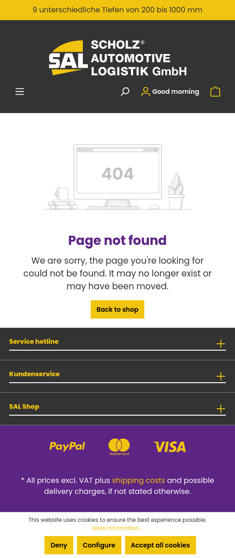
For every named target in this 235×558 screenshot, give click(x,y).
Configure (99, 545)
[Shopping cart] (215, 91)
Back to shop (117, 309)
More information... (117, 528)
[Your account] (170, 91)
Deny (58, 545)
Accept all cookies (160, 545)
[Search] (124, 91)
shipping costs (138, 480)
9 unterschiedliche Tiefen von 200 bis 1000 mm (117, 10)
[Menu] (19, 91)
